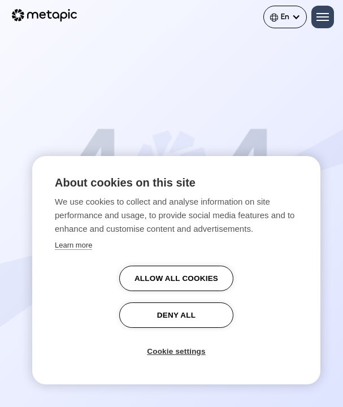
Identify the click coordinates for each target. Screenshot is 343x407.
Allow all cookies (176, 278)
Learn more (73, 245)
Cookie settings (176, 351)
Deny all (176, 315)
